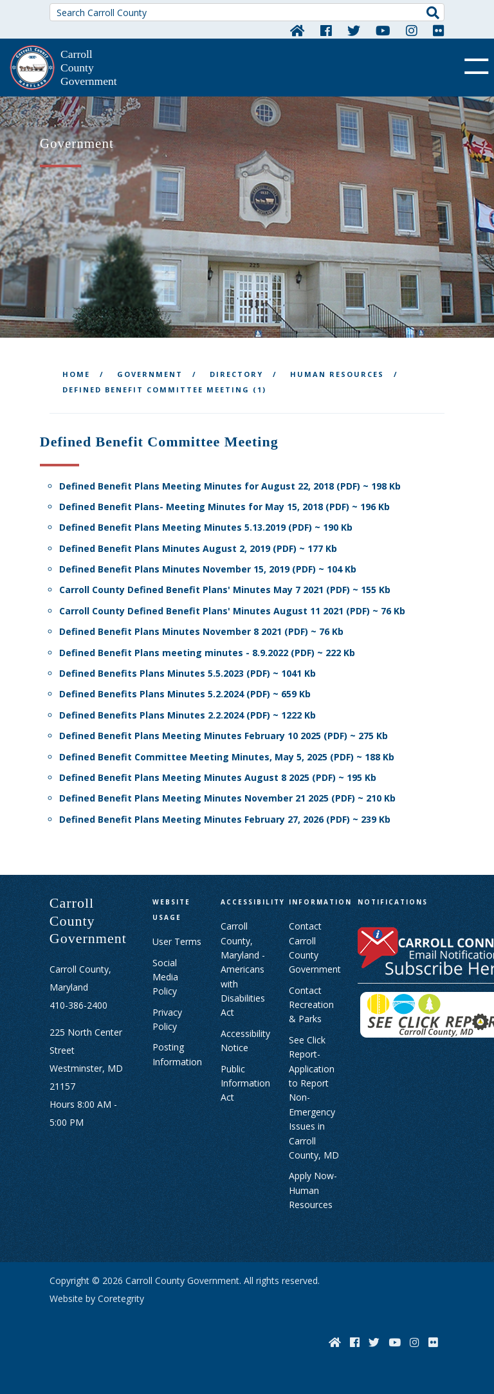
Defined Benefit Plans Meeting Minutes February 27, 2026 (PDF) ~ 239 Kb (224, 819)
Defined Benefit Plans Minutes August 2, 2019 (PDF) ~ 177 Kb (198, 548)
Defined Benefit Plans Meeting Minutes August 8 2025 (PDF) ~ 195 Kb (217, 777)
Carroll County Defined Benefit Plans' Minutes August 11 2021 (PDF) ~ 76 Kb (232, 611)
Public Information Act (245, 1083)
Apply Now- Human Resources (313, 1190)
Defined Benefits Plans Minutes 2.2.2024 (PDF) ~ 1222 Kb (187, 715)
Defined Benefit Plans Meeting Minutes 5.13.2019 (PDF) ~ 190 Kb (205, 527)
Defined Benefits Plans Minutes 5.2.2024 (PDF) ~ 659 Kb (185, 694)
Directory (236, 374)
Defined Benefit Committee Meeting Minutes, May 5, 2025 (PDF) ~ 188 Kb (226, 757)
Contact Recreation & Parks (311, 1004)
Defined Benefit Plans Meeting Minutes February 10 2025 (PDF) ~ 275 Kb (223, 735)
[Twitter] (353, 30)
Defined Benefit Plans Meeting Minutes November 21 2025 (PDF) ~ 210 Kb (227, 798)
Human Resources (337, 374)
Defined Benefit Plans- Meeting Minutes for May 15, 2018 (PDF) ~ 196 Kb (224, 506)
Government (150, 374)
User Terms (176, 941)
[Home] (297, 30)
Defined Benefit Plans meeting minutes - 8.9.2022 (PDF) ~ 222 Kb (207, 653)
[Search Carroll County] (247, 12)
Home (76, 374)
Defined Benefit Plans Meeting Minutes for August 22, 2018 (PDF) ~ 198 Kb (230, 486)
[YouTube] (383, 30)
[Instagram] (411, 30)
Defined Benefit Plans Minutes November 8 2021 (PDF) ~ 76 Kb (201, 631)
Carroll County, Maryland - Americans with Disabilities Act (243, 969)
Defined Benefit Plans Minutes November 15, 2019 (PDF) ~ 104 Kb (207, 569)
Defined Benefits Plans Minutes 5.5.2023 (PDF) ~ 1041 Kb (187, 673)
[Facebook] (326, 30)
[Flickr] (438, 30)
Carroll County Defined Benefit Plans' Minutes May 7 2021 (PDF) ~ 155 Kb (224, 589)
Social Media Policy (165, 977)
